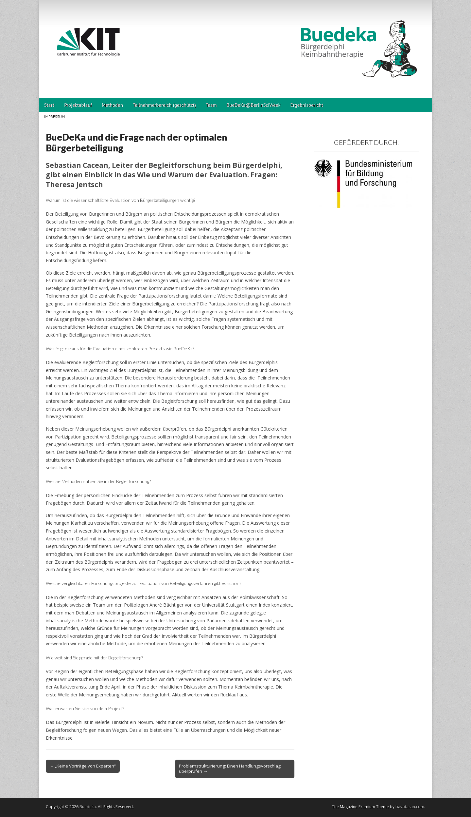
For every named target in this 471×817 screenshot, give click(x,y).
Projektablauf (78, 105)
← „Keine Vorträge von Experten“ (83, 766)
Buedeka (87, 806)
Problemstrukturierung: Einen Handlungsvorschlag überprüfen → (230, 768)
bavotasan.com (409, 806)
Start (49, 105)
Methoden (112, 105)
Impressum (54, 116)
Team (211, 105)
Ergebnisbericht (306, 105)
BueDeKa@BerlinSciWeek (254, 105)
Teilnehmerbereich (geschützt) (164, 105)
